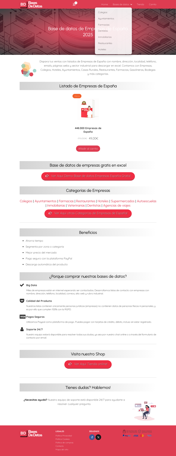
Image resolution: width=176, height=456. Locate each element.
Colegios (26, 201)
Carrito (152, 4)
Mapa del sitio (62, 449)
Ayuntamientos (45, 201)
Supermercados (122, 201)
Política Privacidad (64, 435)
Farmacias (66, 201)
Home (104, 4)
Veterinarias (76, 205)
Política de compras (64, 442)
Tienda (140, 4)
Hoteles (103, 201)
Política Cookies (63, 439)
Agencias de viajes (116, 205)
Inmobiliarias (56, 205)
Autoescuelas (146, 201)
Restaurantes (85, 201)
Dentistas (94, 205)
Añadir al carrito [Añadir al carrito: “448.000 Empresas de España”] (88, 148)
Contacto (60, 446)
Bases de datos (121, 4)
